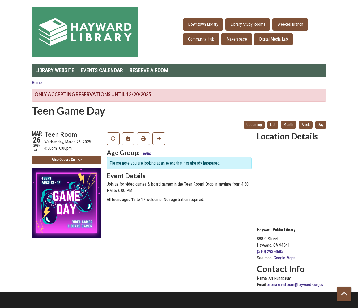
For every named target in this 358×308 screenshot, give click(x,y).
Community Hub (201, 39)
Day (320, 124)
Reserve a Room (148, 70)
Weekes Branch (290, 24)
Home (37, 82)
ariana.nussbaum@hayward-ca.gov (295, 284)
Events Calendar (101, 70)
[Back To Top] (344, 294)
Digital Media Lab (273, 39)
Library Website (54, 70)
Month (288, 124)
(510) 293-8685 (270, 251)
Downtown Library (203, 24)
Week (305, 124)
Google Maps (284, 257)
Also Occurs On (67, 159)
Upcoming (254, 124)
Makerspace (237, 39)
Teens (146, 153)
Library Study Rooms (248, 24)
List (272, 124)
